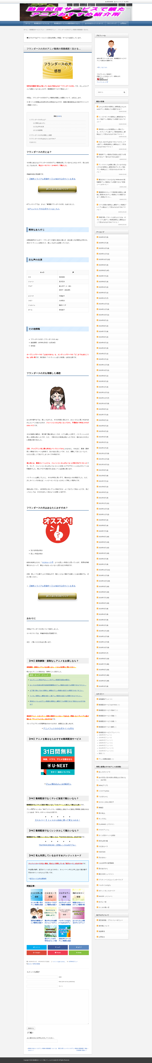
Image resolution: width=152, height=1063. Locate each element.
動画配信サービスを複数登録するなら (67, 23)
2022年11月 (103, 398)
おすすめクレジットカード (94, 23)
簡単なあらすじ (39, 123)
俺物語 (101, 807)
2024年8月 (102, 326)
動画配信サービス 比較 (106, 721)
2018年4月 (102, 681)
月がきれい (102, 857)
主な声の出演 (38, 126)
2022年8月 (102, 409)
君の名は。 (102, 813)
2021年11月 (103, 459)
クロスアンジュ (104, 830)
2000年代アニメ (104, 745)
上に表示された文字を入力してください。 (41, 1038)
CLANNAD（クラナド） (107, 824)
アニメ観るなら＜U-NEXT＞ (58, 784)
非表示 (59, 116)
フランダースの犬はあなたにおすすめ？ (43, 138)
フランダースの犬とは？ (38, 119)
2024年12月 (103, 304)
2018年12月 (103, 636)
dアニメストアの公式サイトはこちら (44, 209)
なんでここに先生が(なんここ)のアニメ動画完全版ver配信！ (50, 680)
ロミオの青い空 (104, 907)
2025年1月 (102, 298)
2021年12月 (103, 453)
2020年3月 (102, 553)
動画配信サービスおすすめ (108, 705)
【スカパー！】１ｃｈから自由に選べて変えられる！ (57, 820)
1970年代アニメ (73, 961)
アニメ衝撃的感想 (105, 759)
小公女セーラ (46, 562)
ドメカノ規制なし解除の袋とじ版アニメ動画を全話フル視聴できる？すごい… (56, 696)
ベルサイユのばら (105, 885)
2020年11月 (103, 514)
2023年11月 (103, 365)
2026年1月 (102, 243)
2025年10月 (103, 259)
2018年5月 (102, 675)
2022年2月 (102, 442)
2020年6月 (102, 536)
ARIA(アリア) (103, 785)
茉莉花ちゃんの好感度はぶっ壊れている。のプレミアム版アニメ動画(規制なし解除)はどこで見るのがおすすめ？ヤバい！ (111, 131)
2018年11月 (103, 642)
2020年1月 (102, 564)
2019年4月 (102, 614)
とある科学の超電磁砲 (106, 863)
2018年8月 (102, 658)
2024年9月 (102, 320)
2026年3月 (102, 237)
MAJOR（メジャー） (106, 896)
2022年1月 (102, 448)
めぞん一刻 (102, 902)
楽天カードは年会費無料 (38, 878)
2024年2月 (102, 353)
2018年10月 (103, 647)
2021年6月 (102, 486)
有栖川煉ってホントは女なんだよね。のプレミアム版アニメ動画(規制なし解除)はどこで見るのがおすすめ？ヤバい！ (111, 219)
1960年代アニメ (104, 735)
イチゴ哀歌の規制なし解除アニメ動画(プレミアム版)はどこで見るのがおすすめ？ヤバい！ (111, 207)
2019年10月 (103, 581)
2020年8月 (102, 525)
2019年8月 (102, 592)
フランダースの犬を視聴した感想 (41, 135)
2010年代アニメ (104, 748)
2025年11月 (103, 254)
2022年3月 (102, 437)
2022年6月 (102, 420)
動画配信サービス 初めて (107, 710)
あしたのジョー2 (104, 772)
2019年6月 (102, 603)
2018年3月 (102, 686)
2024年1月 (102, 359)
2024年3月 (102, 348)
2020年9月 (102, 520)
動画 (100, 753)
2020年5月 (102, 542)
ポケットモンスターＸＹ (107, 891)
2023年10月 (103, 370)
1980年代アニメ (104, 740)
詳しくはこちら (102, 67)
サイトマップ (119, 1)
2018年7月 (102, 664)
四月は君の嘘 (103, 841)
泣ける (30, 964)
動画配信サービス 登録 (106, 716)
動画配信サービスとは (41, 23)
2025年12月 (103, 248)
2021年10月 (103, 464)
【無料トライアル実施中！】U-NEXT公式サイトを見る (52, 179)
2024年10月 (103, 315)
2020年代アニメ (104, 751)
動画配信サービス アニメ (107, 732)
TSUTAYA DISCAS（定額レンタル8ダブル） (57, 845)
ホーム (28, 23)
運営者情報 (110, 1)
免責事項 (102, 931)
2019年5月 (102, 608)
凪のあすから (103, 868)
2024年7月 (102, 331)
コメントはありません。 (59, 961)
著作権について (104, 926)
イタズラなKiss (104, 791)
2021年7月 (102, 481)
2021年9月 (102, 470)
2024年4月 (102, 342)
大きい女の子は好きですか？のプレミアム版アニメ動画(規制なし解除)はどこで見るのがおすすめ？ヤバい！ (111, 144)
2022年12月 (103, 392)
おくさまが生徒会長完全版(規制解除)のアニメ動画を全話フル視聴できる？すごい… (58, 685)
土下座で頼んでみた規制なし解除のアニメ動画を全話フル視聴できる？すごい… (57, 690)
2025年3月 (102, 292)
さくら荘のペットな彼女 (107, 835)
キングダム (102, 819)
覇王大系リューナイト (106, 874)
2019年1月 (102, 631)
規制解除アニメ (104, 699)
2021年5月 (102, 492)
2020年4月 (102, 547)
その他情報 (38, 130)
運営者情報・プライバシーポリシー (111, 920)
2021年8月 (102, 475)
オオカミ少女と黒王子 (106, 802)
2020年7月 (102, 531)
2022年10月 (103, 403)
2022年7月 (102, 414)
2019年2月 (102, 625)
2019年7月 (102, 597)
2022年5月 (102, 426)
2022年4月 (102, 431)
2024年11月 (103, 309)
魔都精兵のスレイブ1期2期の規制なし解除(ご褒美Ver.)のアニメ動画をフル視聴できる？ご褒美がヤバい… (111, 194)
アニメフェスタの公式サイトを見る (58, 728)
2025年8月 (102, 270)
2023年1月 (102, 387)
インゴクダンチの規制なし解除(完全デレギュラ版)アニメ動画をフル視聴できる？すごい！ (111, 119)
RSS (127, 1)
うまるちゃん (103, 796)
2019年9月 (102, 586)
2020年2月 (102, 559)
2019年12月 (103, 570)
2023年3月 (102, 381)
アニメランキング (101, 82)
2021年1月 (102, 503)
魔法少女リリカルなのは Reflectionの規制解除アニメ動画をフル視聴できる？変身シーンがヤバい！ (111, 182)
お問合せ (123, 23)
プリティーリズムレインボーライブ (111, 880)
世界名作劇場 (36, 964)
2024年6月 (102, 337)
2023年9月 (102, 376)
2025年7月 (102, 276)
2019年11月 (103, 575)
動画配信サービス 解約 (106, 727)
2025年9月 (102, 265)
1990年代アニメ (104, 743)
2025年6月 (102, 281)
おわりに (33, 142)
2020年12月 (103, 509)
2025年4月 (102, 287)
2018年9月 (102, 653)
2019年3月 (102, 620)
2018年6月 (102, 669)
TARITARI (102, 852)
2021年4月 (102, 498)
